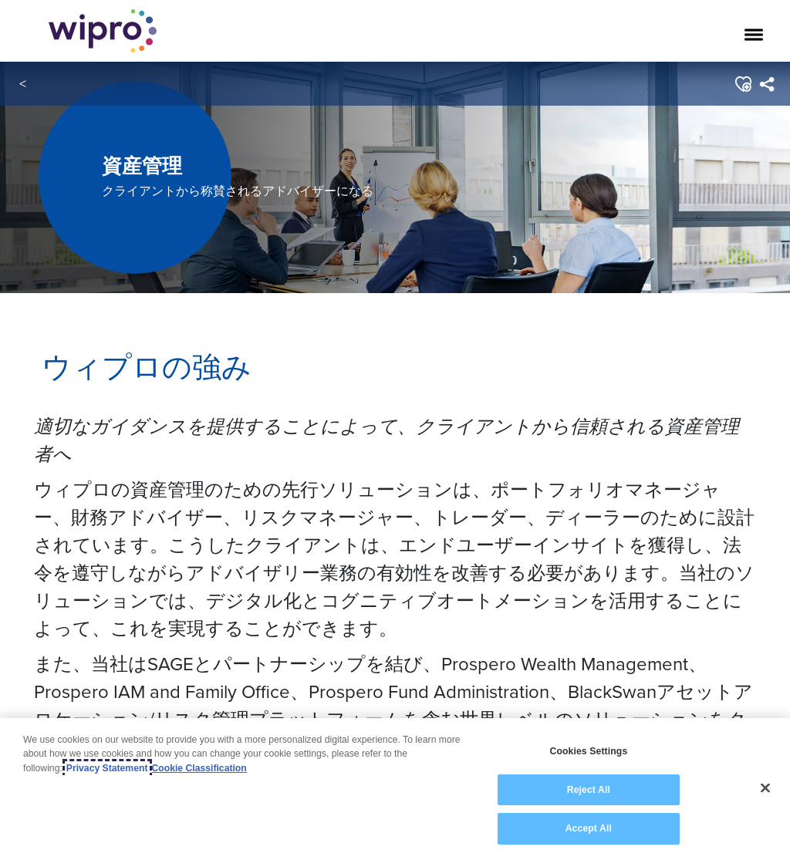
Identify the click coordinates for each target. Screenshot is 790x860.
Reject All (588, 789)
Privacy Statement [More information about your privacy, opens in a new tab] (107, 768)
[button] (742, 84)
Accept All (588, 829)
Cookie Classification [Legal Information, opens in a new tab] (199, 768)
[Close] (765, 788)
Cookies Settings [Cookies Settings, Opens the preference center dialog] (588, 752)
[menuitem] (766, 84)
